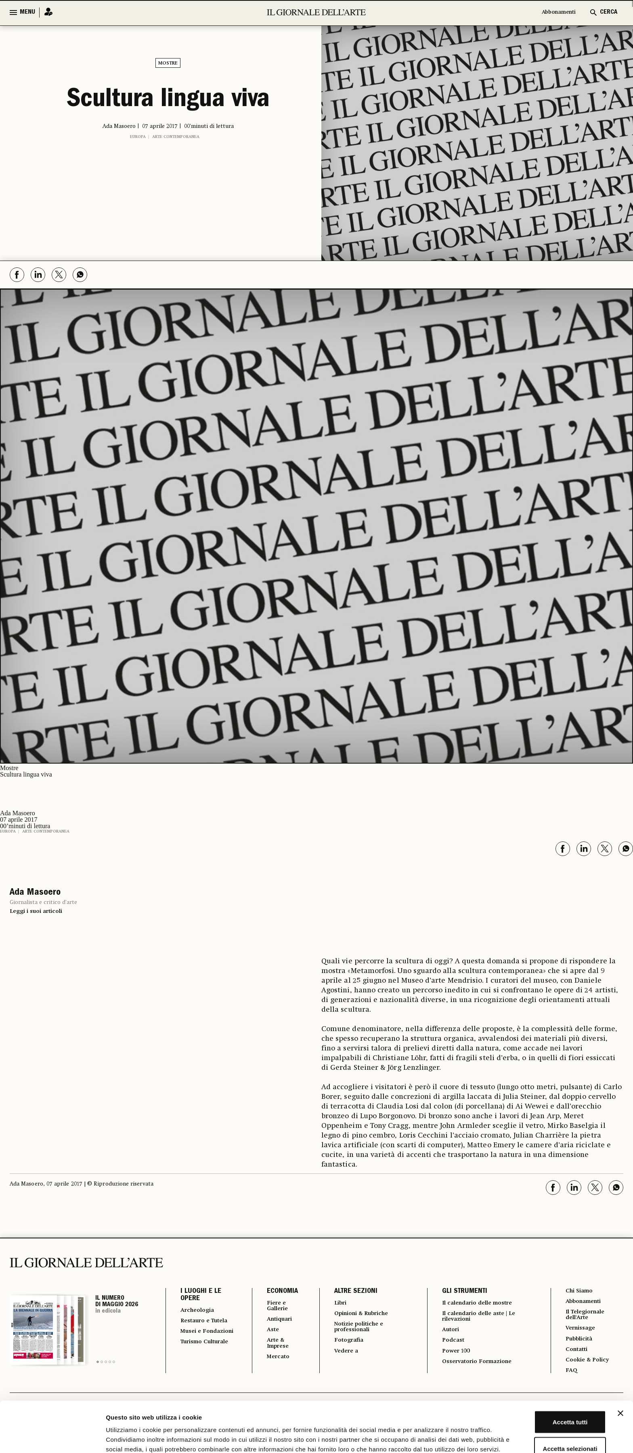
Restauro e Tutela (197, 1325)
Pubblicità (578, 1343)
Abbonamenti (554, 12)
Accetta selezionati (545, 1400)
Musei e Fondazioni (198, 1342)
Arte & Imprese (273, 1346)
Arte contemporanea (175, 137)
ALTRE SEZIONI (349, 1291)
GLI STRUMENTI (459, 1291)
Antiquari (274, 1321)
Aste (266, 1332)
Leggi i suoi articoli (36, 911)
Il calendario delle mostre (478, 1303)
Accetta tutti (545, 1373)
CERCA (608, 12)
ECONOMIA (275, 1291)
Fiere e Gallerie (272, 1306)
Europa (138, 137)
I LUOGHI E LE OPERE (200, 1295)
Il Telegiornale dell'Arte (586, 1317)
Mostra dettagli (424, 1437)
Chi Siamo (578, 1291)
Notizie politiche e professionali (356, 1329)
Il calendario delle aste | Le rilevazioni (480, 1317)
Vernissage (580, 1331)
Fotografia (344, 1343)
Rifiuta (545, 1426)
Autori (447, 1332)
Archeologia (200, 1310)
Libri (335, 1303)
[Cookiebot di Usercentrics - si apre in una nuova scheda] (52, 1437)
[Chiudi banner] (620, 1365)
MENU (27, 12)
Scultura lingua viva (168, 101)
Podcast (449, 1343)
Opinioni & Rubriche (360, 1314)
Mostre (168, 63)
